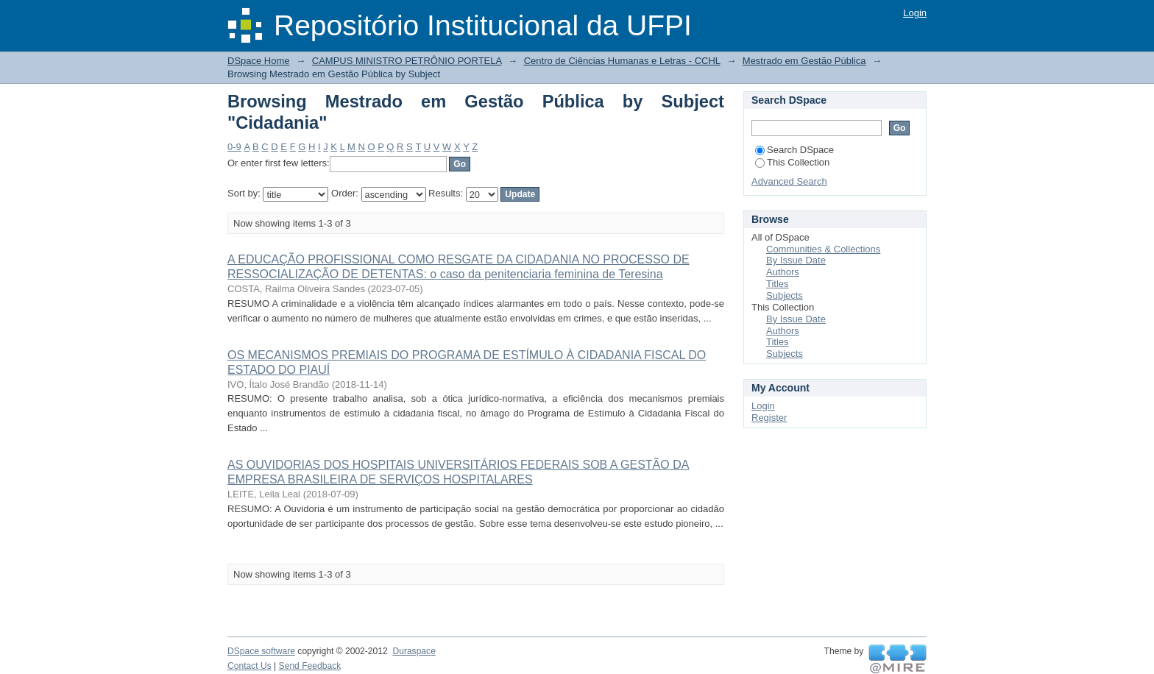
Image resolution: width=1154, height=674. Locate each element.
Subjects (784, 295)
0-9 (234, 146)
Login (915, 12)
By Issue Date (796, 260)
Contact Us (249, 666)
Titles (777, 283)
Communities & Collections (823, 249)
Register (769, 417)
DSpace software (261, 651)
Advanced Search (789, 181)
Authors (782, 271)
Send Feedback (310, 666)
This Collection (792, 162)
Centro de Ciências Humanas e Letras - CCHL (622, 60)
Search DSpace (794, 149)
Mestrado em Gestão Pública (804, 60)
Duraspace (413, 651)
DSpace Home (258, 60)
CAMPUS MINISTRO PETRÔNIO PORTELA (407, 60)
